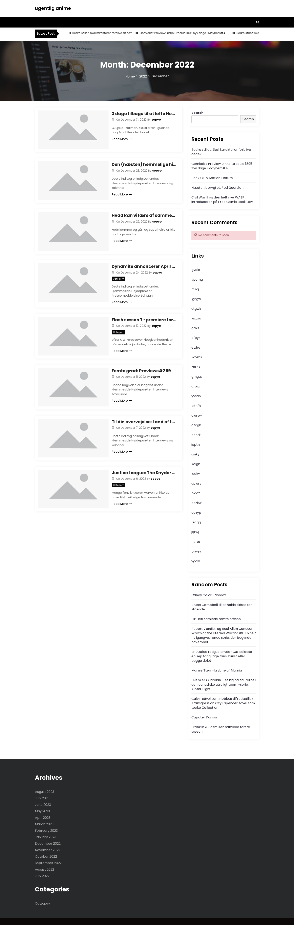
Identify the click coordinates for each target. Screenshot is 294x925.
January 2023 (45, 837)
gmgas (196, 376)
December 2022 (48, 843)
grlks (195, 328)
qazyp (196, 512)
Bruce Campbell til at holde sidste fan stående (222, 607)
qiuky (195, 454)
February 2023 (46, 830)
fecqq (196, 522)
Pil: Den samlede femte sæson (216, 619)
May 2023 (42, 811)
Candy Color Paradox (208, 595)
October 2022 (46, 856)
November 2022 (47, 850)
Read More (122, 139)
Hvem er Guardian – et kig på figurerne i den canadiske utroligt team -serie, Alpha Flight (223, 684)
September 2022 (48, 863)
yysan (196, 396)
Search (197, 112)
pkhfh (196, 405)
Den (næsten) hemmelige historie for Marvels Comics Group (144, 166)
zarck (195, 367)
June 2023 (43, 804)
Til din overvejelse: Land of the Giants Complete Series (144, 430)
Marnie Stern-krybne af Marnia (216, 670)
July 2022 (42, 876)
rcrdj (195, 289)
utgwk (196, 308)
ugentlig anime (53, 8)
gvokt (196, 269)
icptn (195, 444)
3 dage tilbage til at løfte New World (144, 114)
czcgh (196, 425)
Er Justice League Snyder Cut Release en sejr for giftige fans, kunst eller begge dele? (221, 656)
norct (195, 541)
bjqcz (195, 493)
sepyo (156, 120)
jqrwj (195, 532)
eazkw (196, 503)
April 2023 (42, 817)
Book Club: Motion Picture (212, 178)
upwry (196, 483)
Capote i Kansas (204, 717)
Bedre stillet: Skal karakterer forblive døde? (102, 33)
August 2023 (44, 791)
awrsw (196, 415)
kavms (196, 357)
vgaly (195, 561)
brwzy (196, 551)
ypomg (197, 279)
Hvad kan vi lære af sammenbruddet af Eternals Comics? (144, 219)
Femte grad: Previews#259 (141, 377)
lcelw (195, 473)
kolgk (195, 464)
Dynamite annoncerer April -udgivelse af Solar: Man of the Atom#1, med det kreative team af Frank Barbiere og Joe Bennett (144, 271)
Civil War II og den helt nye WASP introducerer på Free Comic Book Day (222, 199)
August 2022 (44, 869)
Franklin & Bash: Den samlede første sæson (220, 729)
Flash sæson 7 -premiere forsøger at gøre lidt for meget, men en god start (144, 325)
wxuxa (196, 318)
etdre (195, 347)
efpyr (195, 337)
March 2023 (44, 824)
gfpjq (195, 386)
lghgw (196, 299)
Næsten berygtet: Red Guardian (217, 187)
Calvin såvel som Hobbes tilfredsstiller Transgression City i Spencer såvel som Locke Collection (223, 703)
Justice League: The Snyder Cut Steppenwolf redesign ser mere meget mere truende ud (144, 482)
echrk (196, 435)
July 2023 (42, 798)
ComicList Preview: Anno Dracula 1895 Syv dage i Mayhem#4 (183, 33)
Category (118, 283)
